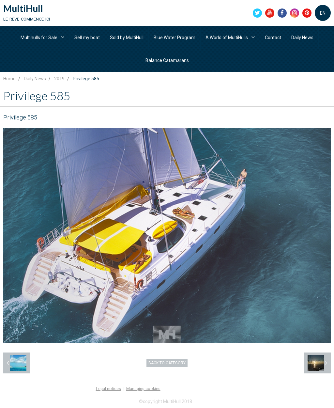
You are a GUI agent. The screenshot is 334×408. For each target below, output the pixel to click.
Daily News (302, 37)
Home (9, 78)
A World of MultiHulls (227, 37)
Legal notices (108, 388)
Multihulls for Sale (39, 37)
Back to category (167, 363)
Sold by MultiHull (127, 37)
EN (323, 13)
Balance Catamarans (167, 60)
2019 (59, 78)
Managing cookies (143, 388)
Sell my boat (87, 37)
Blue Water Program (174, 37)
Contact (273, 37)
